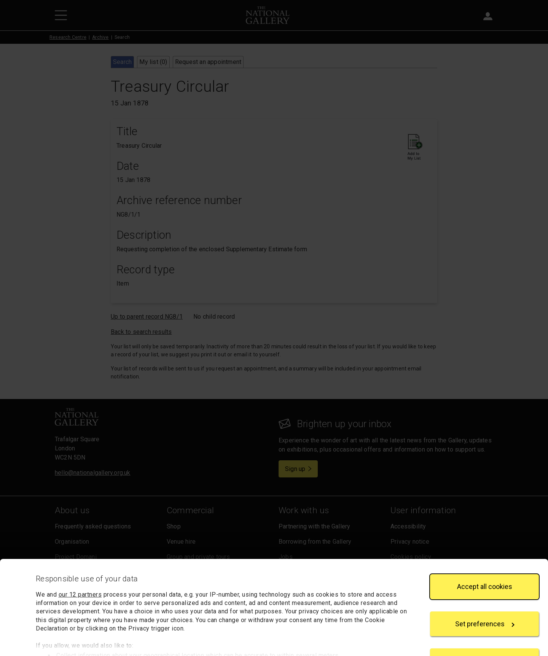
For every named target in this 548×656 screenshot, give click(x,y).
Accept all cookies (484, 554)
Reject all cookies (484, 628)
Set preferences (485, 591)
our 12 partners (80, 562)
